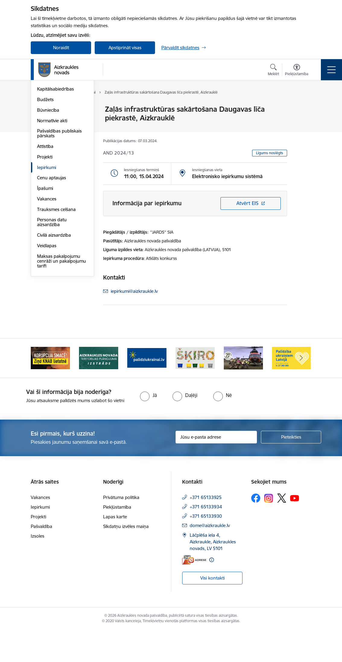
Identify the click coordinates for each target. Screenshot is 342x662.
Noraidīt (61, 47)
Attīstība (45, 218)
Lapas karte (115, 549)
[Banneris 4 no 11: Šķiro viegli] (195, 389)
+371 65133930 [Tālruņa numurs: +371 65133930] (206, 548)
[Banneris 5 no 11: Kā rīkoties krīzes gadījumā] (243, 389)
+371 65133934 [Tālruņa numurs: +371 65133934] (206, 539)
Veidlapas (46, 318)
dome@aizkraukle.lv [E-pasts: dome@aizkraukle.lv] (210, 557)
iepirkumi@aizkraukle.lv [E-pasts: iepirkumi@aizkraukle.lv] (134, 291)
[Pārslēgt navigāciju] (331, 69)
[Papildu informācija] (211, 591)
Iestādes (45, 151)
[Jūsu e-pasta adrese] (216, 468)
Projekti (44, 229)
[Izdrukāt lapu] (302, 106)
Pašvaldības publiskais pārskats (59, 205)
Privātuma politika (121, 529)
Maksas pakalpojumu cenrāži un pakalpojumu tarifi (61, 333)
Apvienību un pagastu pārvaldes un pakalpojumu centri (59, 135)
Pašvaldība (41, 558)
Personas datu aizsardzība (52, 294)
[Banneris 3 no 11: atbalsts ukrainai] (146, 389)
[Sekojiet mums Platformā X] (281, 530)
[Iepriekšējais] (40, 389)
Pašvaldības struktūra (59, 120)
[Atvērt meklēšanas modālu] (273, 70)
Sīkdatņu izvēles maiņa (126, 558)
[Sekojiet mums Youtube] (294, 529)
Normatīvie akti (52, 193)
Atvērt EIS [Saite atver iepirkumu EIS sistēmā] (247, 203)
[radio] (148, 426)
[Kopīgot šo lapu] (302, 121)
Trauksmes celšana (56, 281)
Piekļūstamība (117, 539)
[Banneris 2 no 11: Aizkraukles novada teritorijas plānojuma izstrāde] (98, 389)
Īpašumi (45, 260)
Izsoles (37, 568)
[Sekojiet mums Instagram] (268, 530)
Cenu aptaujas (51, 250)
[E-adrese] (194, 591)
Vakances (46, 271)
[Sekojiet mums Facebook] (255, 530)
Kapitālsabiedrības (55, 161)
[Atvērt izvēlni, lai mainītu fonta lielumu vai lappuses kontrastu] (296, 70)
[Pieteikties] (291, 468)
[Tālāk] (301, 389)
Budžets (45, 171)
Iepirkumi (46, 239)
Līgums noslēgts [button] (269, 153)
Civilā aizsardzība (54, 307)
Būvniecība (48, 182)
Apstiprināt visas (125, 47)
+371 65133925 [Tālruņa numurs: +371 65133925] (206, 529)
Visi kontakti (212, 609)
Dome (43, 110)
